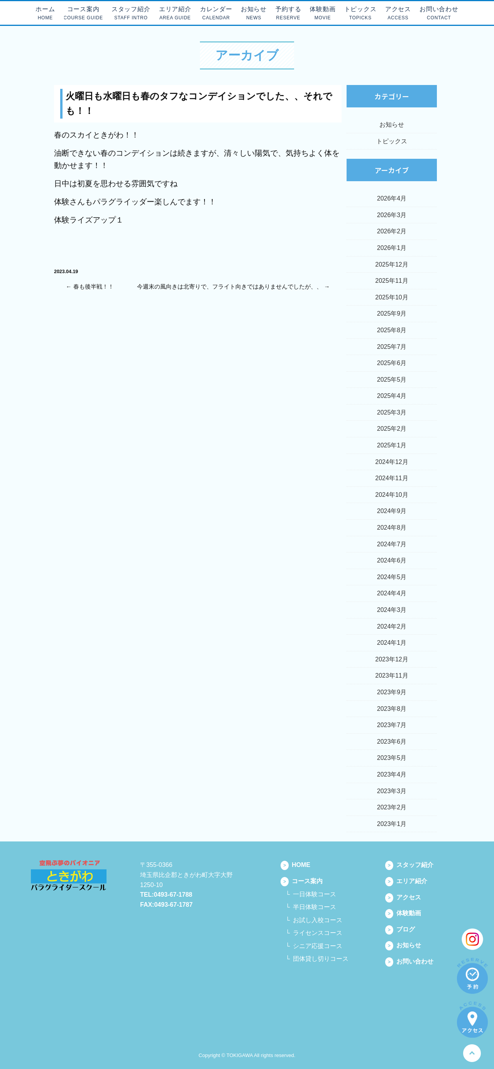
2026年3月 (392, 215)
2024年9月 (392, 511)
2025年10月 (391, 297)
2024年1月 (392, 642)
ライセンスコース (317, 933)
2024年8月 (392, 527)
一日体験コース (314, 894)
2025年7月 (392, 346)
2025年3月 (392, 412)
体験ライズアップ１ (89, 220)
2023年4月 (392, 774)
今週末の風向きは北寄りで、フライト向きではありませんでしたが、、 (229, 286)
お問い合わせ (409, 961)
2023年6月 (392, 741)
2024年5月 (392, 577)
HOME (295, 865)
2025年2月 (392, 428)
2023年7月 (392, 725)
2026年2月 (392, 231)
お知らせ (391, 124)
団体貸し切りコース (321, 958)
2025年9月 (392, 313)
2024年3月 (392, 610)
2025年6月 (392, 363)
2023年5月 (392, 758)
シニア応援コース (317, 946)
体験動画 (403, 913)
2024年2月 (392, 626)
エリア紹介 (406, 881)
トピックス (391, 141)
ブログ (400, 929)
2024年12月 (391, 462)
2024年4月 (392, 593)
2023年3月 (392, 791)
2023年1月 (392, 824)
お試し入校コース (317, 920)
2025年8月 (392, 330)
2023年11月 (391, 675)
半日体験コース (314, 907)
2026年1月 (392, 248)
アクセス (403, 897)
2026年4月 (392, 198)
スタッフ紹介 (409, 865)
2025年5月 (392, 379)
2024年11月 (391, 478)
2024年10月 (391, 494)
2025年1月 (392, 445)
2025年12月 (391, 264)
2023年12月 (391, 659)
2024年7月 (392, 544)
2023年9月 (392, 692)
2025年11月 (391, 280)
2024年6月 (392, 560)
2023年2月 (392, 807)
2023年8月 (392, 708)
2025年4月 (392, 396)
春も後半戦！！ (93, 286)
